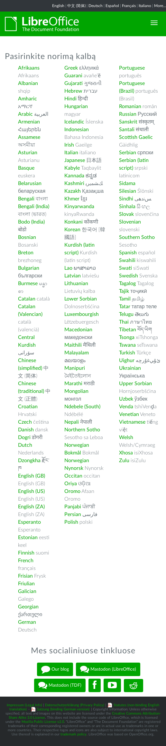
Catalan (26, 298)
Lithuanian (76, 283)
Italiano (145, 6)
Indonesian (76, 129)
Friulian (26, 583)
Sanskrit (128, 121)
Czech (25, 422)
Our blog (55, 669)
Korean (72, 229)
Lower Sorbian (80, 298)
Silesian (127, 191)
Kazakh (72, 191)
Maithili (73, 345)
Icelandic (74, 121)
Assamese (29, 137)
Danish (26, 429)
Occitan (73, 476)
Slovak (126, 214)
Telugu (126, 314)
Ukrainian (130, 368)
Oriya (70, 483)
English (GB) (31, 476)
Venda (126, 406)
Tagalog (127, 283)
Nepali (71, 422)
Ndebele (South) (82, 406)
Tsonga (126, 337)
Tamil (125, 298)
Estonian (28, 537)
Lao (68, 268)
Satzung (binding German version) (63, 709)
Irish (69, 145)
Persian (72, 514)
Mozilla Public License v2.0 (43, 722)
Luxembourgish (81, 314)
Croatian (28, 406)
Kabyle (72, 168)
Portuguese (132, 68)
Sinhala (127, 206)
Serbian (127, 152)
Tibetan (127, 329)
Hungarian (76, 106)
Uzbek (126, 399)
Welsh (126, 437)
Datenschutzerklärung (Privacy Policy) (74, 705)
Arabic (25, 114)
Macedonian (78, 329)
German (27, 622)
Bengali (26, 198)
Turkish (127, 352)
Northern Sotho (82, 429)
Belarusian (30, 183)
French (25, 560)
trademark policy (73, 734)
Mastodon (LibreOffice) (108, 669)
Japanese (74, 160)
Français (129, 6)
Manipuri (74, 368)
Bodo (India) (31, 222)
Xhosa (126, 452)
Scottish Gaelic (136, 137)
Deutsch (95, 6)
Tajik (124, 291)
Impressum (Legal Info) (24, 705)
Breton (25, 252)
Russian (127, 114)
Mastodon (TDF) (59, 685)
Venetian (129, 414)
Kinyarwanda (79, 206)
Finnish (26, 552)
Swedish (128, 275)
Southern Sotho (137, 237)
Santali (126, 129)
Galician (27, 591)
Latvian (72, 275)
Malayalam (76, 352)
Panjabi (72, 506)
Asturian (27, 152)
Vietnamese (132, 422)
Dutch (25, 445)
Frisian (25, 576)
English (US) (31, 491)
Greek (71, 68)
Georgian (28, 606)
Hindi (70, 98)
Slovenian (130, 222)
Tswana (127, 345)
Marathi (73, 383)
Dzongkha (29, 460)
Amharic (27, 98)
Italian (71, 152)
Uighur (126, 360)
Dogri (24, 437)
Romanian (130, 106)
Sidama (127, 183)
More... (160, 6)
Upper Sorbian (135, 383)
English (58, 6)
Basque (26, 168)
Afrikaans (29, 68)
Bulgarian (28, 268)
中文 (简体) (76, 6)
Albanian (28, 83)
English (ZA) (31, 506)
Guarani (73, 75)
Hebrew (73, 91)
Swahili (128, 260)
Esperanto (29, 522)
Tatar (124, 306)
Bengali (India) (33, 206)
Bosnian (27, 237)
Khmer (71, 198)
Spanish (128, 252)
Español (112, 6)
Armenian (29, 121)
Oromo (72, 491)
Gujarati (73, 83)
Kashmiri (74, 183)
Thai (124, 322)
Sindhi (126, 198)
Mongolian (76, 391)
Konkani (73, 222)
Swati (125, 268)
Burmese (28, 283)
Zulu (124, 460)
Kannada (74, 175)
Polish (71, 522)
